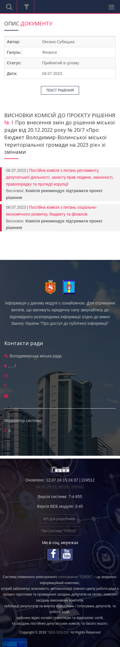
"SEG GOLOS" (58, 632)
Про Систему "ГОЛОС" (59, 531)
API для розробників (59, 519)
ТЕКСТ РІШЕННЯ (60, 90)
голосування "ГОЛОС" (75, 577)
